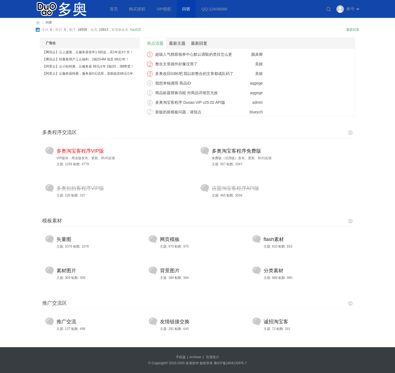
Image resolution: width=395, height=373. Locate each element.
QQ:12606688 (214, 9)
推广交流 (66, 321)
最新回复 (352, 30)
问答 (186, 9)
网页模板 (170, 239)
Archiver (195, 357)
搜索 (328, 9)
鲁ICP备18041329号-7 (230, 363)
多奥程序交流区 (59, 132)
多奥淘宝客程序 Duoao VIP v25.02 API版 (190, 102)
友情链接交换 (175, 321)
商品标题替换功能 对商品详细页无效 (186, 93)
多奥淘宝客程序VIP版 (80, 151)
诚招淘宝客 (276, 321)
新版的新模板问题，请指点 (178, 112)
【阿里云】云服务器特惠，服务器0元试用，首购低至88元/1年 (88, 73)
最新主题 (177, 43)
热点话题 (155, 43)
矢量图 (64, 239)
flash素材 (274, 239)
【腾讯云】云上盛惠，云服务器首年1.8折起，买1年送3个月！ (88, 52)
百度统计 (212, 357)
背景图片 (170, 270)
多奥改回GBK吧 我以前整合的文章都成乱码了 (194, 73)
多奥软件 (38, 23)
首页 (114, 9)
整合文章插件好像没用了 (176, 64)
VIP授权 (163, 9)
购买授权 (137, 9)
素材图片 (66, 270)
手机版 (181, 357)
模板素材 (52, 220)
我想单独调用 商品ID (173, 83)
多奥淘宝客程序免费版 (236, 151)
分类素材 (273, 270)
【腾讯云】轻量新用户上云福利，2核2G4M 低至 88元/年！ (86, 59)
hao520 (135, 30)
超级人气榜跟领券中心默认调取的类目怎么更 (193, 54)
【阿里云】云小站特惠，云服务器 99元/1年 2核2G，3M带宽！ (88, 66)
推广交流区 (54, 303)
